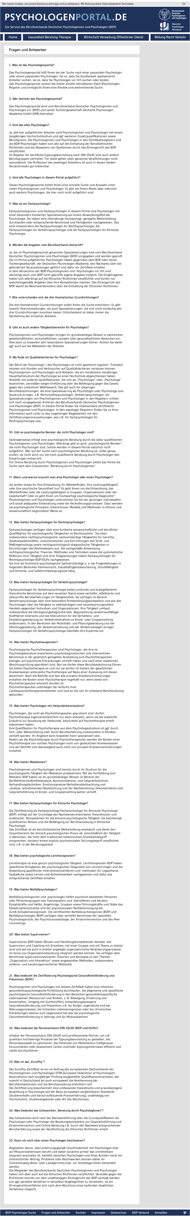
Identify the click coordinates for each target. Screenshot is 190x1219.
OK (183, 3)
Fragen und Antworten (55, 1212)
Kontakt (81, 1212)
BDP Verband (140, 1212)
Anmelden (161, 1212)
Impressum (98, 1212)
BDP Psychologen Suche (20, 1212)
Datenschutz (118, 1212)
